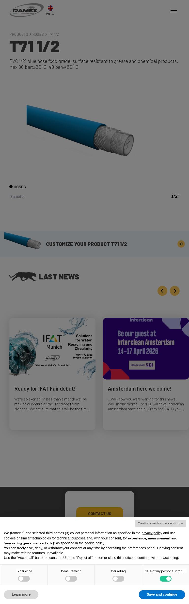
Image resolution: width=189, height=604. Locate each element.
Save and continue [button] (162, 594)
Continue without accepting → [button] (161, 523)
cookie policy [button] (94, 543)
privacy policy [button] (152, 533)
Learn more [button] (21, 594)
